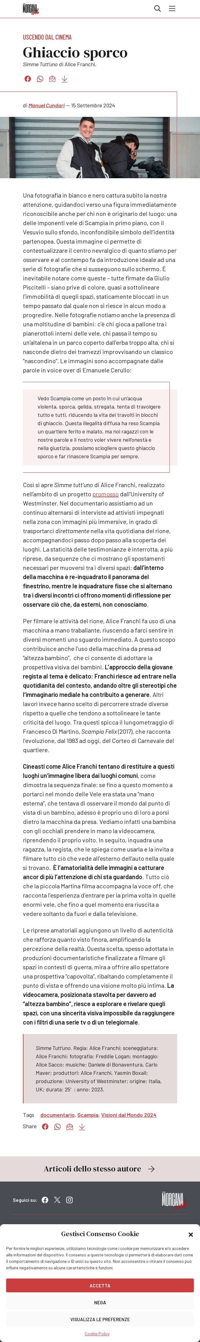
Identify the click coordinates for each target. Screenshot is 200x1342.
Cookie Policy (97, 1333)
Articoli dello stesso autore (100, 1168)
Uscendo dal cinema (47, 37)
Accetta (100, 1285)
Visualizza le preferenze (100, 1319)
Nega (100, 1302)
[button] (191, 1234)
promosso (105, 494)
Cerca (157, 8)
